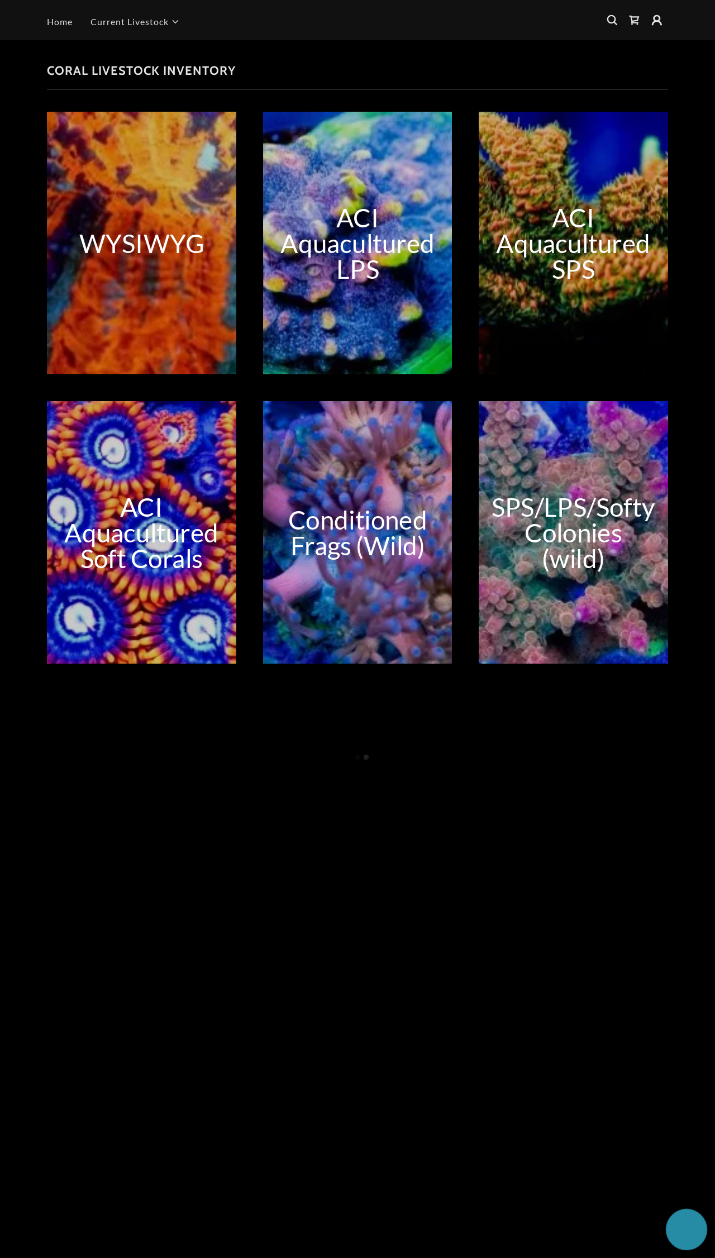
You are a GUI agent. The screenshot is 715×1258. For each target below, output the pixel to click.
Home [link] (60, 21)
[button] (135, 21)
